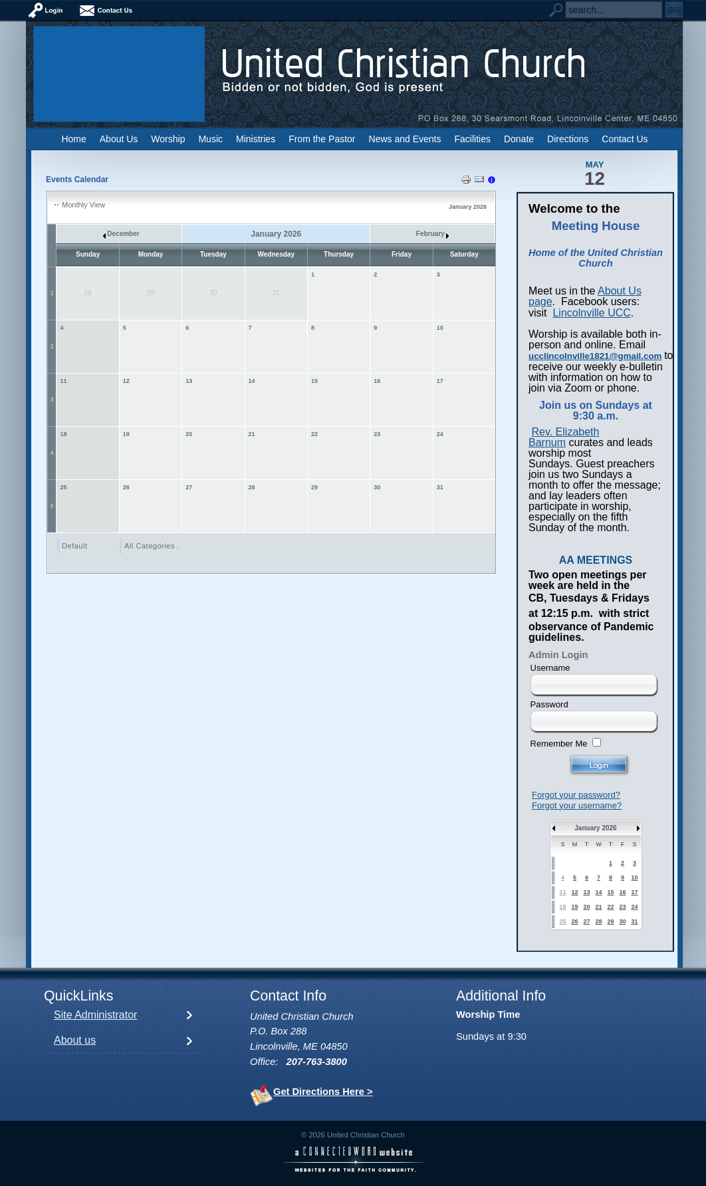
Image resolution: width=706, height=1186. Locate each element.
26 (126, 487)
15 (314, 381)
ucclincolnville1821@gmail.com (595, 356)
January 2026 (595, 828)
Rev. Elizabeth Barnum (564, 437)
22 (314, 434)
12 (126, 381)
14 (252, 381)
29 (314, 487)
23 (377, 434)
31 (440, 487)
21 (252, 434)
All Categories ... (154, 546)
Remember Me (559, 744)
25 (63, 487)
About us (75, 1040)
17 (440, 381)
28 (252, 487)
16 (377, 381)
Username (550, 668)
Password (549, 704)
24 (440, 434)
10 (440, 327)
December (121, 233)
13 (188, 381)
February (432, 233)
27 (188, 487)
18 (63, 434)
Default (75, 546)
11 (63, 381)
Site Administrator (95, 1014)
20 (188, 434)
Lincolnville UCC (591, 312)
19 (126, 434)
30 (377, 487)
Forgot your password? (576, 795)
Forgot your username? (577, 805)
